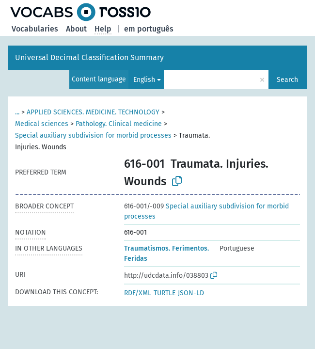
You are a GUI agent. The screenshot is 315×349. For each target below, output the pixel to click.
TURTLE (164, 293)
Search (287, 80)
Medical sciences (41, 124)
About (76, 28)
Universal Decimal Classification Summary (89, 57)
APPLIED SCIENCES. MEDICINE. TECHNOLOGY (93, 112)
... (17, 112)
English (144, 80)
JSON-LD (191, 293)
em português (148, 28)
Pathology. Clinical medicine (119, 124)
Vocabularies (35, 28)
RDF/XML (137, 293)
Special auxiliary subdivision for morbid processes (93, 135)
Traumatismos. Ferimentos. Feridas (166, 253)
